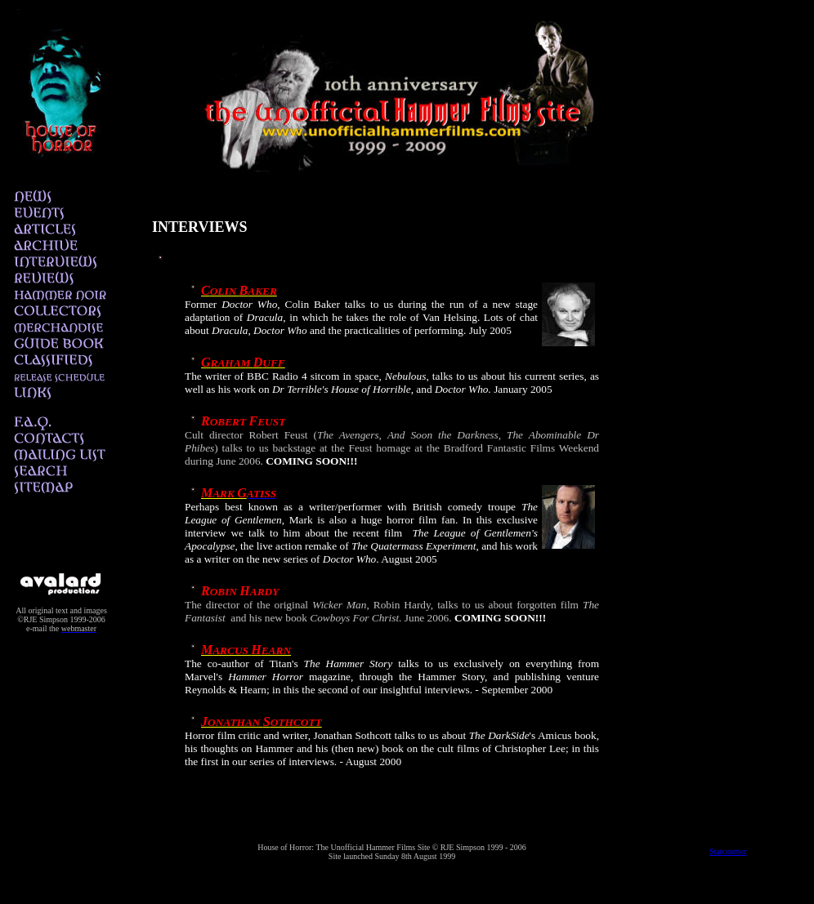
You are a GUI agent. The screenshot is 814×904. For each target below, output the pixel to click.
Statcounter (728, 851)
